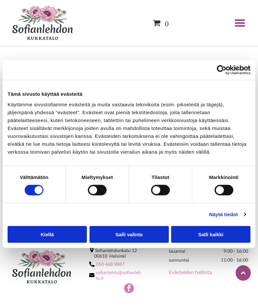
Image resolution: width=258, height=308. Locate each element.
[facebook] (129, 289)
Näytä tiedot (223, 214)
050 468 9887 (110, 264)
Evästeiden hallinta (190, 272)
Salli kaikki (210, 234)
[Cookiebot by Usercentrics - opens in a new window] (221, 70)
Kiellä (47, 234)
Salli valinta (129, 234)
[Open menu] (240, 23)
